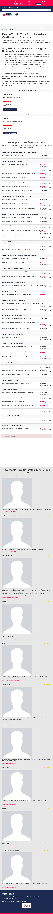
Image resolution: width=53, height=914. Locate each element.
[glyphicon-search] (49, 10)
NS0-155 (4, 155)
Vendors (7, 29)
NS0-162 (4, 258)
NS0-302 (4, 199)
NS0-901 (4, 410)
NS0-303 (4, 203)
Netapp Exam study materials (37, 42)
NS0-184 (4, 346)
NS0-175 (4, 271)
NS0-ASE (4, 164)
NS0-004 (4, 370)
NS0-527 (4, 318)
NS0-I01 (4, 401)
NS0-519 (4, 182)
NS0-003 (4, 366)
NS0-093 (4, 383)
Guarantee (29, 896)
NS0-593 (4, 249)
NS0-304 (4, 208)
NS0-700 (4, 186)
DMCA (16, 898)
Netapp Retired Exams (9, 436)
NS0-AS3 (4, 169)
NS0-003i (4, 294)
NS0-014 (4, 236)
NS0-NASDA (5, 405)
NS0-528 (4, 328)
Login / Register (13, 7)
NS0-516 (4, 285)
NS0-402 (4, 217)
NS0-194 (4, 245)
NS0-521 (4, 309)
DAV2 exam (37, 635)
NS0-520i (4, 303)
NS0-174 (4, 173)
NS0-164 (4, 262)
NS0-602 (4, 177)
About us (22, 896)
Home (5, 7)
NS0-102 (4, 190)
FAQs (9, 896)
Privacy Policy (37, 896)
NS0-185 (4, 356)
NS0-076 (4, 419)
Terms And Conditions (8, 898)
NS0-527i (4, 322)
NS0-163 (4, 392)
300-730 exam (37, 759)
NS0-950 (4, 428)
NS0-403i (4, 230)
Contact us (15, 896)
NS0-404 (4, 225)
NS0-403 (4, 221)
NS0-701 (4, 397)
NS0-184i (4, 351)
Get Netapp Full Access (10, 109)
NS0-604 (4, 337)
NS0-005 (4, 374)
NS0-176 (4, 276)
